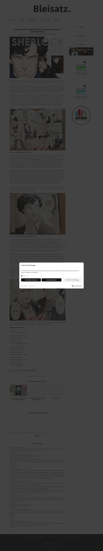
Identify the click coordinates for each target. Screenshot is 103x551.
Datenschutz (24, 286)
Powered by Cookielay (77, 286)
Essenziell (24, 276)
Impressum (32, 286)
